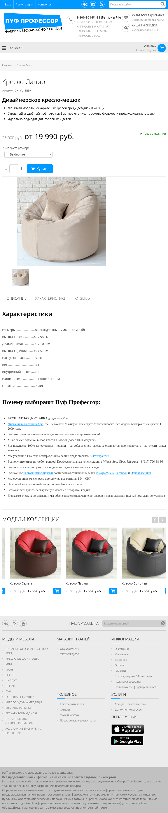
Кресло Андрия (14, 583)
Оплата (119, 665)
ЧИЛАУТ (11, 680)
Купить (39, 168)
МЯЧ (8, 664)
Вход (8, 4)
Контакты (44, 4)
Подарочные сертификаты (78, 720)
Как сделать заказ (72, 704)
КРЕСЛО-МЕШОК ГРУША (21, 659)
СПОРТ (10, 675)
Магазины (122, 654)
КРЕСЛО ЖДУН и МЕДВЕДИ (23, 702)
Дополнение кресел (128, 709)
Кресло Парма (125, 583)
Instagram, (102, 473)
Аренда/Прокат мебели (130, 704)
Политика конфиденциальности (136, 687)
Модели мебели (18, 639)
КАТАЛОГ (12, 48)
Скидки (65, 709)
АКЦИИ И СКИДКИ (144, 25)
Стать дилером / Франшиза (133, 676)
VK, (112, 473)
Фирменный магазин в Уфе (25, 424)
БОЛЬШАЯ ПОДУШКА (19, 697)
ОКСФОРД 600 (69, 654)
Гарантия (121, 671)
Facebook (121, 473)
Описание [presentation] (16, 298)
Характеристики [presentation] (50, 298)
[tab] (16, 298)
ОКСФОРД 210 (69, 649)
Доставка (121, 660)
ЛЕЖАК (10, 686)
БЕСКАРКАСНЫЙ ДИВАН (21, 713)
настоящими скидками (38, 473)
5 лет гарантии (99, 456)
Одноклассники (141, 473)
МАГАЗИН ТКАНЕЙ (73, 639)
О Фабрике (122, 649)
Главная (7, 65)
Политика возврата (128, 681)
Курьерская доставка (148, 15)
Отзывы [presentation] (83, 298)
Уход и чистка (69, 715)
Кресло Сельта (69, 583)
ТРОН (9, 669)
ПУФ (8, 691)
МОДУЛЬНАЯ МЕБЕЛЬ (20, 708)
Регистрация (24, 4)
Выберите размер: (15, 148)
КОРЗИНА (149, 46)
